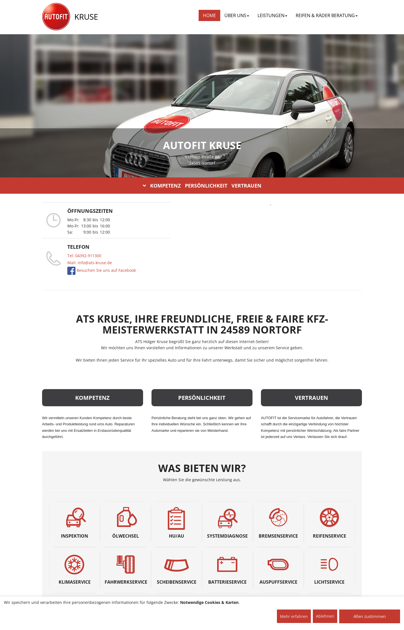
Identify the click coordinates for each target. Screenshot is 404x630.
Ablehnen (325, 616)
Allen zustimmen (370, 616)
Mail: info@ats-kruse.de (89, 262)
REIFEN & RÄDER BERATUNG (327, 15)
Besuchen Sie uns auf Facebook (105, 270)
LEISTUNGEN (272, 15)
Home (209, 15)
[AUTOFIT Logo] (56, 17)
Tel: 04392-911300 (84, 255)
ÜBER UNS (236, 15)
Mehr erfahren (294, 616)
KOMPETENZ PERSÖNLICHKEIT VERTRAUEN (202, 185)
